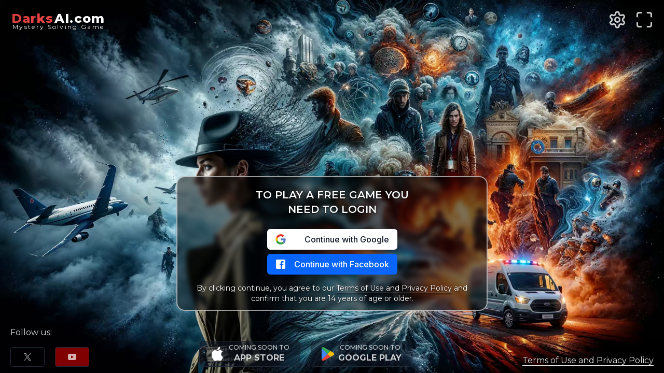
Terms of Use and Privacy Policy (394, 288)
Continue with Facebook (332, 264)
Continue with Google (332, 239)
